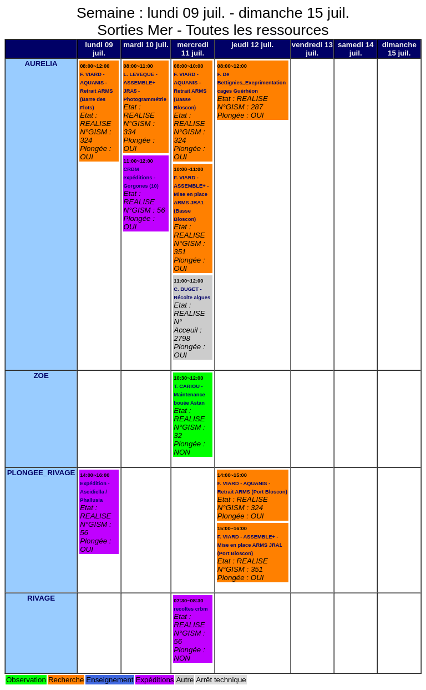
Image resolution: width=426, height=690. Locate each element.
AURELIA (40, 63)
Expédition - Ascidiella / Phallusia (94, 492)
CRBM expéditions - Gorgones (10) (141, 178)
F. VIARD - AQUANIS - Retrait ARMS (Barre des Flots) (96, 91)
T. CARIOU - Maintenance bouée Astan (189, 395)
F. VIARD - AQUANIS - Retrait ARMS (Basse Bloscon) (190, 91)
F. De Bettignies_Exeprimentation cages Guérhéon (251, 83)
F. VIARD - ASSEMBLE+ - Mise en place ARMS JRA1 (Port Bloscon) (249, 545)
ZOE (40, 375)
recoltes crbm (190, 609)
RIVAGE (41, 598)
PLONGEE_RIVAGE (41, 473)
